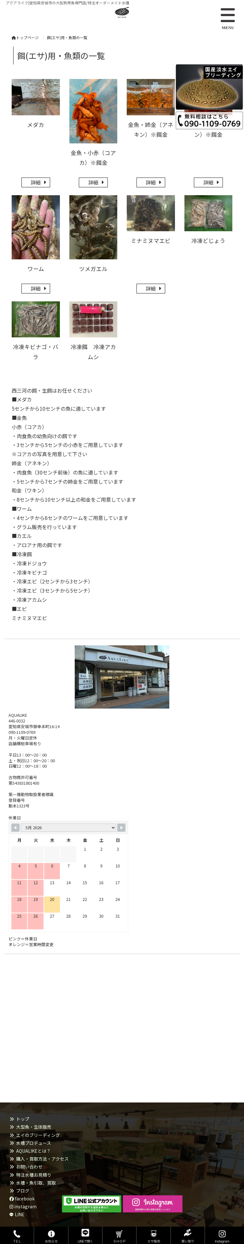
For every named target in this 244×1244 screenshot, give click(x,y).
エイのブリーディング (38, 1135)
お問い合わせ (29, 1166)
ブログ (22, 1190)
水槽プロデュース (33, 1143)
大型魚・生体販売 (33, 1127)
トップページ (25, 37)
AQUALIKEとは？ (33, 1151)
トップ (22, 1119)
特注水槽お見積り (33, 1175)
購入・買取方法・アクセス (42, 1159)
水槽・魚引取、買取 (36, 1183)
